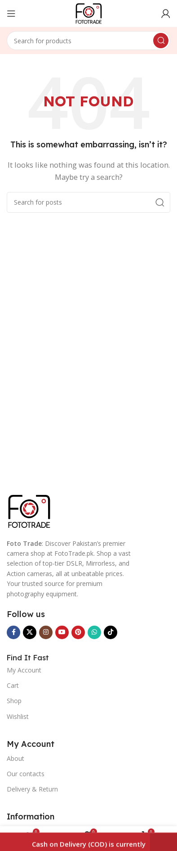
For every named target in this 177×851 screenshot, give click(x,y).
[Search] (88, 40)
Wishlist (18, 716)
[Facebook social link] (13, 632)
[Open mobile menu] (11, 14)
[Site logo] (88, 12)
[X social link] (29, 632)
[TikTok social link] (110, 632)
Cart (13, 685)
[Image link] (29, 510)
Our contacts (25, 773)
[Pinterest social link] (78, 632)
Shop (14, 700)
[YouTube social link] (62, 632)
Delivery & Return (32, 789)
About (15, 758)
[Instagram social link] (46, 632)
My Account (24, 670)
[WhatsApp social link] (94, 632)
